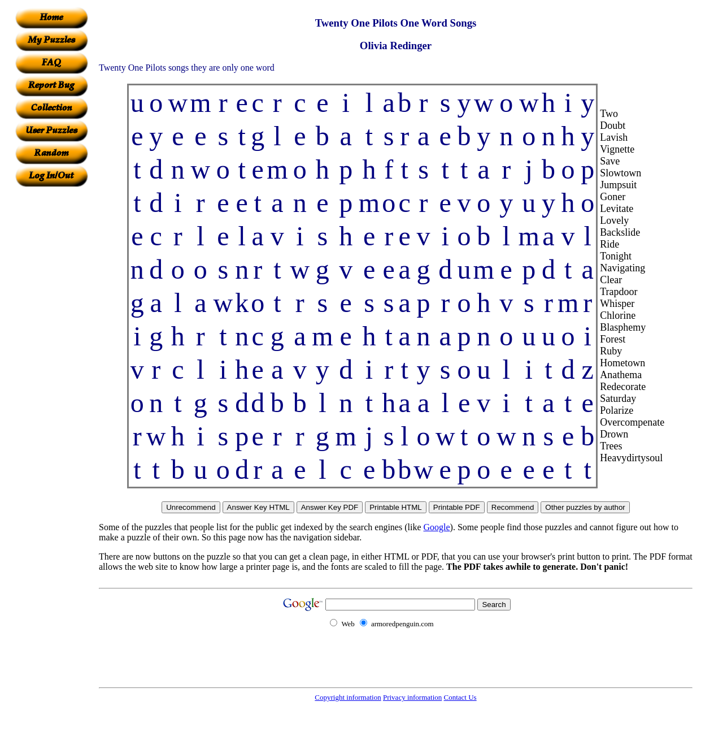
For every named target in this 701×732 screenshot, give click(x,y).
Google (437, 527)
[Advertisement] (51, 356)
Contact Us (460, 697)
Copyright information (348, 697)
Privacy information (412, 697)
